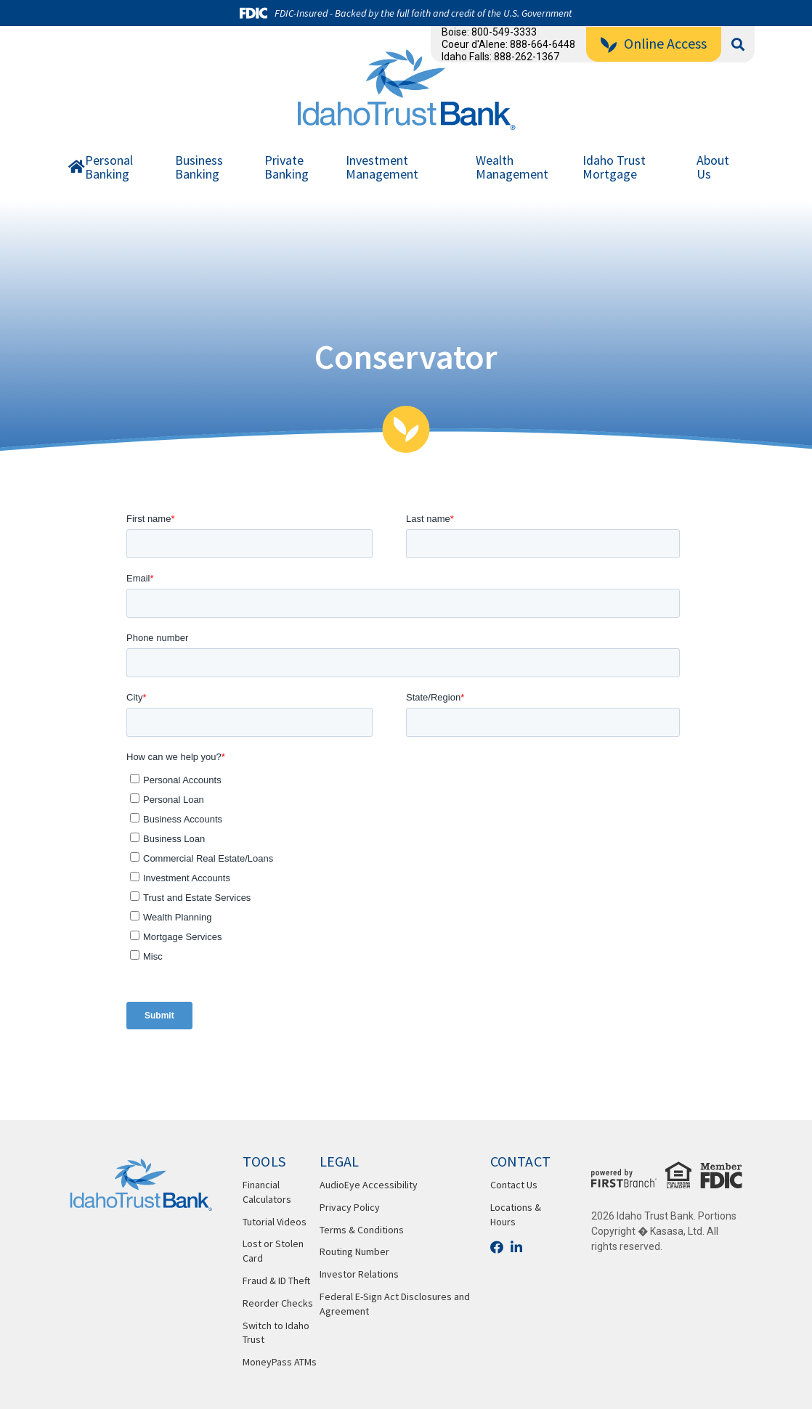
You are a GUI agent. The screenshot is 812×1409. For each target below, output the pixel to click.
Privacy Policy (350, 1207)
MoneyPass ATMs (280, 1361)
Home (76, 170)
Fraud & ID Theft (276, 1280)
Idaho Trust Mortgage (614, 168)
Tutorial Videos (274, 1221)
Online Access (665, 43)
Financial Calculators (267, 1192)
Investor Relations (359, 1274)
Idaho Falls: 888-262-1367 (500, 56)
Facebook (496, 1247)
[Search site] (737, 44)
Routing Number (354, 1251)
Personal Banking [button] (109, 168)
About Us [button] (713, 168)
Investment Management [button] (382, 168)
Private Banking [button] (286, 168)
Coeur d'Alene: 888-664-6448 (508, 44)
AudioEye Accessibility (369, 1184)
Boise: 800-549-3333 (489, 32)
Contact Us (513, 1184)
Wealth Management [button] (512, 168)
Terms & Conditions (362, 1229)
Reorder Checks (278, 1303)
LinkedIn (516, 1247)
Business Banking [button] (199, 168)
